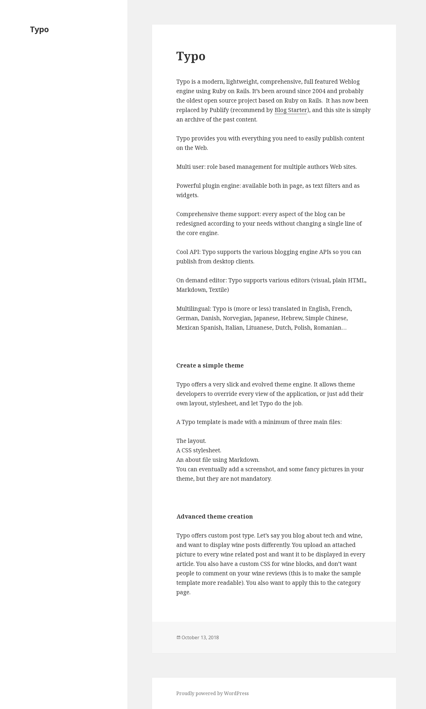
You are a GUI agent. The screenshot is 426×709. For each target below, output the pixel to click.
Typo (39, 29)
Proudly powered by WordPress (212, 693)
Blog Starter (291, 110)
